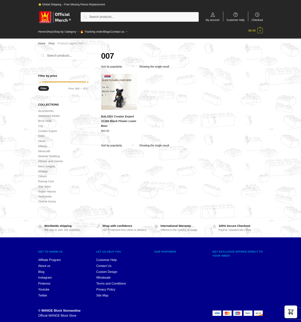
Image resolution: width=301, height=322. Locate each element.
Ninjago (43, 169)
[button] (290, 311)
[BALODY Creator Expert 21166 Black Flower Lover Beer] (119, 90)
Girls (41, 133)
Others (42, 174)
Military (42, 143)
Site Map (102, 293)
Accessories (46, 108)
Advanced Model (49, 113)
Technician (45, 194)
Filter (44, 86)
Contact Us (104, 263)
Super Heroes (47, 189)
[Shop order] (119, 64)
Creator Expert (47, 128)
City (40, 123)
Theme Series (47, 199)
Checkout (257, 19)
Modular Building (49, 153)
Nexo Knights (46, 164)
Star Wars (44, 184)
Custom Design (106, 269)
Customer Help (235, 19)
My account (213, 19)
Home (41, 41)
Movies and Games (50, 158)
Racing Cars (46, 179)
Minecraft (44, 148)
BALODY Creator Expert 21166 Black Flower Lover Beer (118, 118)
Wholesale (103, 275)
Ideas (41, 138)
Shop (51, 41)
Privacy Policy (106, 287)
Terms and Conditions (111, 281)
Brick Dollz (45, 118)
